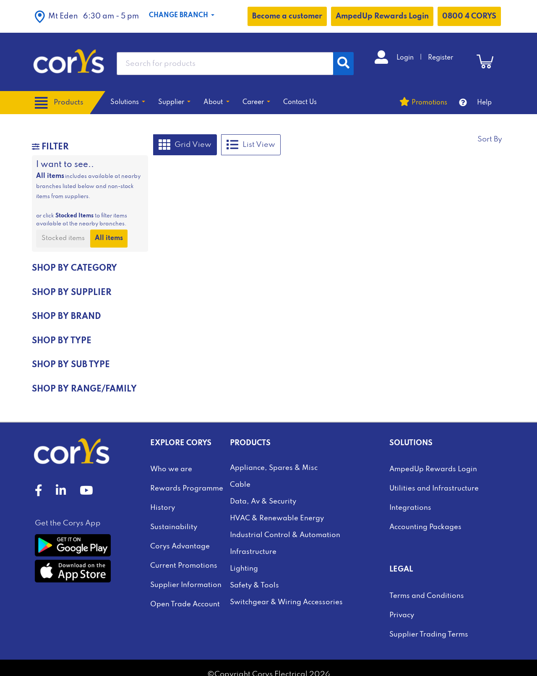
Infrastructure (253, 552)
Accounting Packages (425, 527)
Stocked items (63, 238)
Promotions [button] (429, 102)
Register (440, 58)
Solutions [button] (125, 102)
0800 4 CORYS (469, 16)
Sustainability (173, 527)
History (162, 508)
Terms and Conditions (426, 596)
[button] (87, 16)
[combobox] (225, 63)
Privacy (401, 615)
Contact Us (300, 102)
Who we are (171, 469)
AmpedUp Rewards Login (382, 16)
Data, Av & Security (263, 501)
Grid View (185, 145)
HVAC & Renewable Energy (277, 518)
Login (405, 58)
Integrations (410, 508)
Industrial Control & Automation (285, 535)
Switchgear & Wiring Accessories (286, 602)
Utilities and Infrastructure (434, 488)
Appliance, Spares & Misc (274, 468)
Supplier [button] (172, 102)
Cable (240, 484)
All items (109, 238)
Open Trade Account (185, 604)
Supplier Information (186, 585)
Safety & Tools (254, 585)
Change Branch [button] (179, 15)
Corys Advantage (180, 546)
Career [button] (254, 102)
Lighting (244, 568)
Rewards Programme (186, 488)
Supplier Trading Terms (428, 634)
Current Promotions (183, 565)
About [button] (213, 102)
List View (251, 145)
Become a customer (287, 16)
